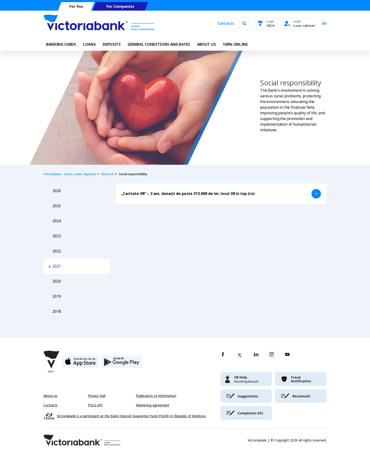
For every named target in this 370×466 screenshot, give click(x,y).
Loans (89, 44)
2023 (56, 236)
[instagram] (271, 355)
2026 (56, 191)
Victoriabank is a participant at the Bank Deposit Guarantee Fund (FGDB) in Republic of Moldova (131, 416)
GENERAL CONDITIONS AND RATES (159, 44)
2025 (56, 206)
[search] (244, 23)
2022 (56, 251)
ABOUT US (206, 44)
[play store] (121, 363)
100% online (235, 44)
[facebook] (222, 355)
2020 (56, 281)
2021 (56, 266)
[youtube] (287, 355)
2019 (56, 296)
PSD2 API (95, 405)
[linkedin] (256, 355)
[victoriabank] (246, 379)
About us (107, 174)
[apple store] (80, 363)
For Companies (120, 6)
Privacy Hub (97, 395)
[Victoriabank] (98, 24)
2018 (56, 311)
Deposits (111, 44)
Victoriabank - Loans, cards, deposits (69, 174)
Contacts (225, 23)
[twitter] (239, 355)
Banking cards (61, 44)
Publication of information (156, 395)
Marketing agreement (152, 405)
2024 (56, 221)
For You (76, 6)
